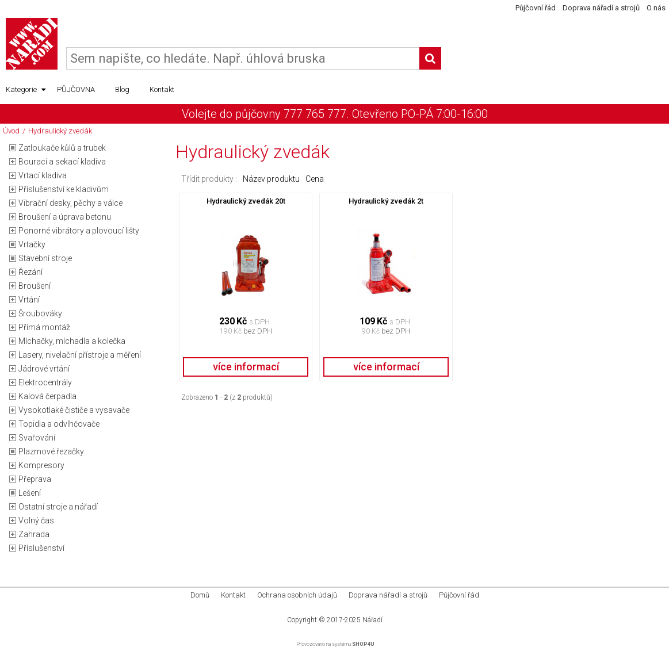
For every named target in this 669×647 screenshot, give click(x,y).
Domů (199, 595)
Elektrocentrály (45, 382)
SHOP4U (363, 644)
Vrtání (29, 299)
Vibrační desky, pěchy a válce (70, 203)
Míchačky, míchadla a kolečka (71, 341)
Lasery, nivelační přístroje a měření (79, 354)
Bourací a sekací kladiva (62, 161)
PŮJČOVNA (76, 89)
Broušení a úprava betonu (64, 216)
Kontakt (162, 89)
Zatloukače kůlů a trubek (62, 147)
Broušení (34, 285)
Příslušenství (41, 548)
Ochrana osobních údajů (297, 595)
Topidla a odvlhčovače (59, 423)
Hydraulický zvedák (60, 131)
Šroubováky (40, 313)
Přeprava (34, 479)
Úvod (11, 131)
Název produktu (271, 178)
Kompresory (41, 465)
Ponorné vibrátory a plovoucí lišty (78, 230)
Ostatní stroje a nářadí (58, 506)
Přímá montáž (44, 327)
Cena (314, 178)
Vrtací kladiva (42, 175)
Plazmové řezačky (51, 451)
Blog (122, 89)
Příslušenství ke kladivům (63, 189)
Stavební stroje (45, 258)
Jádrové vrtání (44, 368)
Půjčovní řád (535, 7)
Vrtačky (31, 244)
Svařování (36, 437)
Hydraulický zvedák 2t (386, 201)
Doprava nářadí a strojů (601, 7)
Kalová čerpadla (47, 396)
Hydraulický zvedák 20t (246, 201)
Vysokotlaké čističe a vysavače (73, 410)
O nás (656, 7)
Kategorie (25, 90)
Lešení (29, 492)
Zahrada (33, 534)
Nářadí (372, 620)
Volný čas (36, 520)
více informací (246, 367)
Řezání (30, 272)
